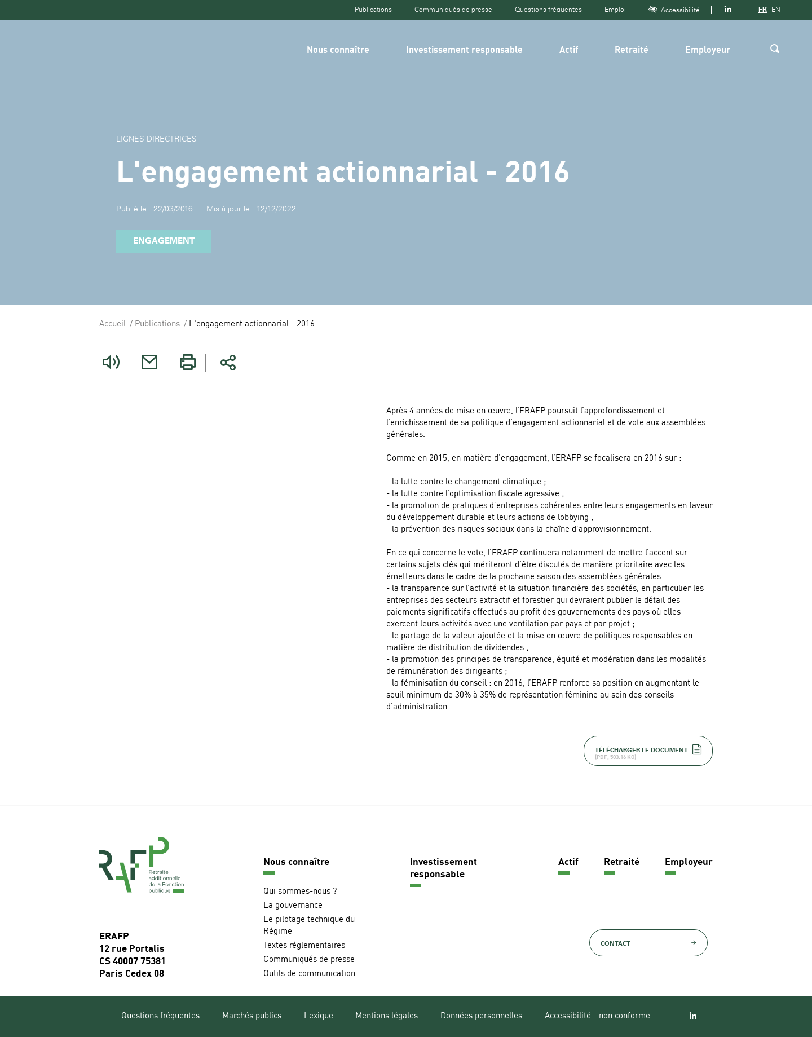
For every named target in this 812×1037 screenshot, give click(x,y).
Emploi (615, 9)
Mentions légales (386, 1016)
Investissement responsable (464, 50)
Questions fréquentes (548, 9)
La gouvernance (293, 906)
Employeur (707, 50)
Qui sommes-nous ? (300, 892)
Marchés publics (251, 1016)
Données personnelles (481, 1016)
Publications (373, 9)
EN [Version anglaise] (775, 9)
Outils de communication (309, 974)
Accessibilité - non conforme (597, 1016)
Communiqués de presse (453, 9)
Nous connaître (338, 50)
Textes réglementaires (304, 946)
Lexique (318, 1016)
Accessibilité (674, 10)
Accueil (112, 324)
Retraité (631, 50)
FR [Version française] (762, 9)
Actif (568, 50)
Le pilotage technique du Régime (309, 926)
